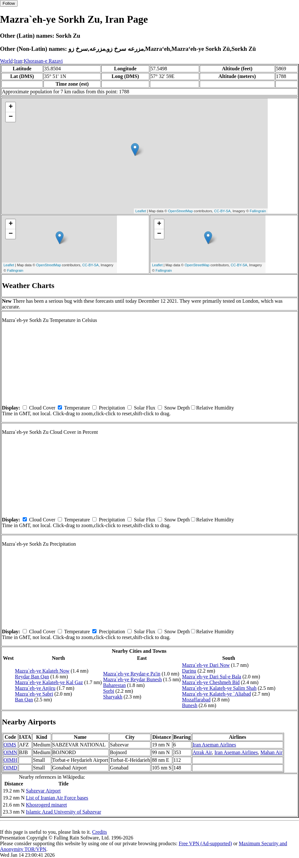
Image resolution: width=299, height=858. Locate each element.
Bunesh (189, 705)
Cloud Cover (42, 407)
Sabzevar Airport (43, 790)
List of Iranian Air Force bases (57, 797)
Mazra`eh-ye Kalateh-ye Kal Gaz (49, 682)
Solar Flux (144, 407)
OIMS (10, 744)
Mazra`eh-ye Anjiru (35, 688)
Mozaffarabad (196, 699)
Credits (99, 832)
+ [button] (11, 107)
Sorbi (108, 691)
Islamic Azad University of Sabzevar (63, 812)
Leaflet (140, 211)
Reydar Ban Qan (32, 676)
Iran (18, 61)
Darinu (189, 671)
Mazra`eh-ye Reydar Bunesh (132, 679)
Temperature (77, 407)
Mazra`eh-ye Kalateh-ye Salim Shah (219, 688)
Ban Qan (24, 699)
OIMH (10, 760)
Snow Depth (177, 407)
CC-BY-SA (222, 211)
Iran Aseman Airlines (214, 744)
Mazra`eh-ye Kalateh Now (42, 671)
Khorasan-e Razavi (43, 61)
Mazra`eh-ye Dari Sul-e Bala (211, 676)
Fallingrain (258, 211)
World (6, 61)
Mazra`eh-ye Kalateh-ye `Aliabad (216, 694)
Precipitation (112, 407)
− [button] (11, 117)
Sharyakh (112, 696)
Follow (9, 3)
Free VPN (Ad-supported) (205, 843)
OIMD (10, 767)
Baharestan (114, 685)
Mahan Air (271, 752)
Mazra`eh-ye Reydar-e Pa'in (131, 673)
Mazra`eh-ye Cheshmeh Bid (211, 682)
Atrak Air (202, 752)
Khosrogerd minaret (46, 804)
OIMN (10, 752)
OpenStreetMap (180, 211)
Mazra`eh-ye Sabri (34, 694)
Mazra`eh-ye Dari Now (206, 665)
